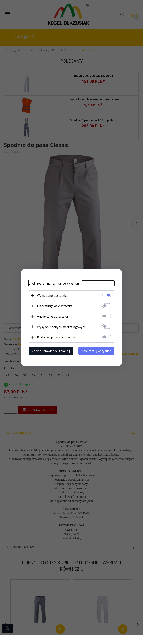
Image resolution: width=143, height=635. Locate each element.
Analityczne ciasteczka (52, 316)
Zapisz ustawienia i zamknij (51, 351)
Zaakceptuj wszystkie (96, 351)
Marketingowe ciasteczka (54, 306)
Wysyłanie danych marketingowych (61, 327)
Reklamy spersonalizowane (56, 337)
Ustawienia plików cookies (55, 283)
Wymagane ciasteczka (52, 295)
